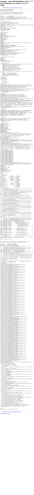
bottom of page (8, 7)
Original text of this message (5, 493)
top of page (7, 491)
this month (20, 7)
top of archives (14, 7)
